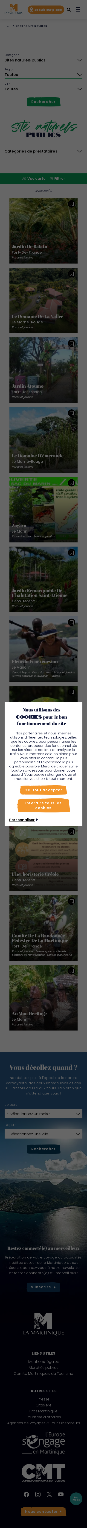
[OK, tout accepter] (43, 790)
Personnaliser (22, 820)
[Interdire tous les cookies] (43, 805)
